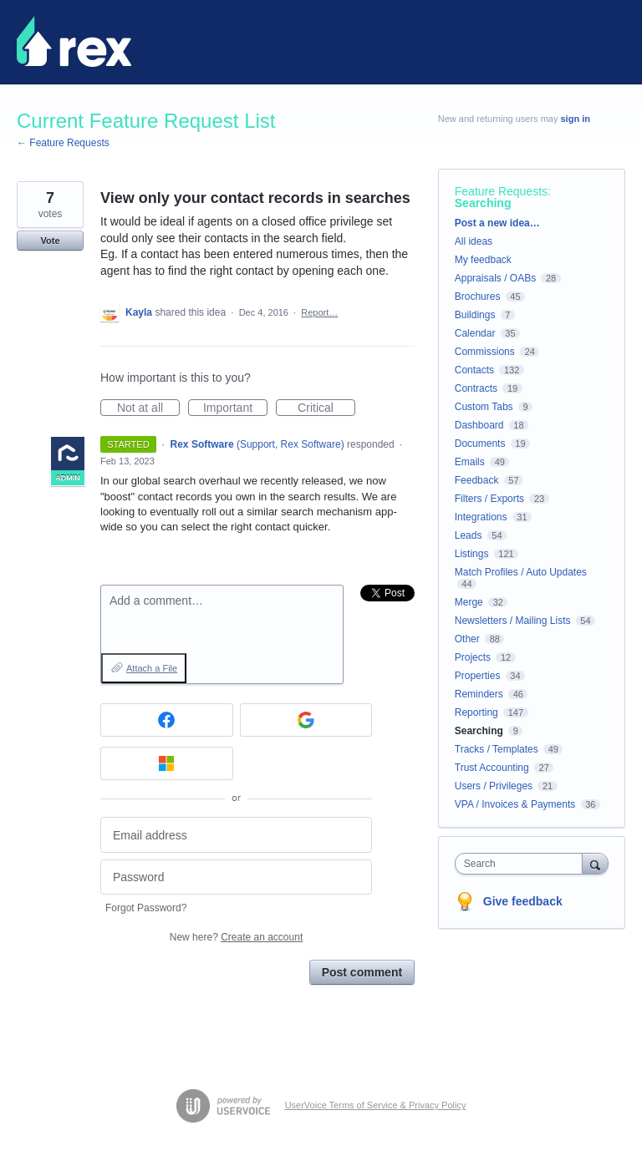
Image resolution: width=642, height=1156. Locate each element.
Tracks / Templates (496, 749)
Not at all (148, 408)
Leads (468, 535)
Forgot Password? (145, 908)
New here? (236, 937)
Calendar (475, 333)
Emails (470, 462)
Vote (49, 241)
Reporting (476, 712)
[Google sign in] (306, 720)
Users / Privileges (493, 786)
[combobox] (522, 864)
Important (235, 408)
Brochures (478, 296)
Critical (326, 408)
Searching (483, 203)
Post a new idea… (497, 223)
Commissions (485, 351)
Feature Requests (501, 191)
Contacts (474, 370)
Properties (478, 676)
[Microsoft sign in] (166, 763)
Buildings (475, 315)
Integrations (481, 517)
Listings (472, 554)
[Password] (236, 877)
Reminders (479, 694)
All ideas (473, 241)
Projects (473, 657)
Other (467, 639)
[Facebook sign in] (166, 720)
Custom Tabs (484, 407)
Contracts (476, 388)
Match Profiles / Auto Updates (521, 572)
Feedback (477, 480)
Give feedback (523, 901)
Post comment (362, 972)
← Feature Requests (63, 143)
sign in (575, 119)
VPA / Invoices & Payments (515, 804)
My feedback (483, 260)
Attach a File (151, 668)
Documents (480, 443)
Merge (469, 602)
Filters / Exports (489, 498)
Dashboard (479, 425)
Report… (319, 312)
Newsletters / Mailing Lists (513, 620)
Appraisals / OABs (495, 278)
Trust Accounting (492, 767)
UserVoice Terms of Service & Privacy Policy (375, 1105)
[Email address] (236, 835)
